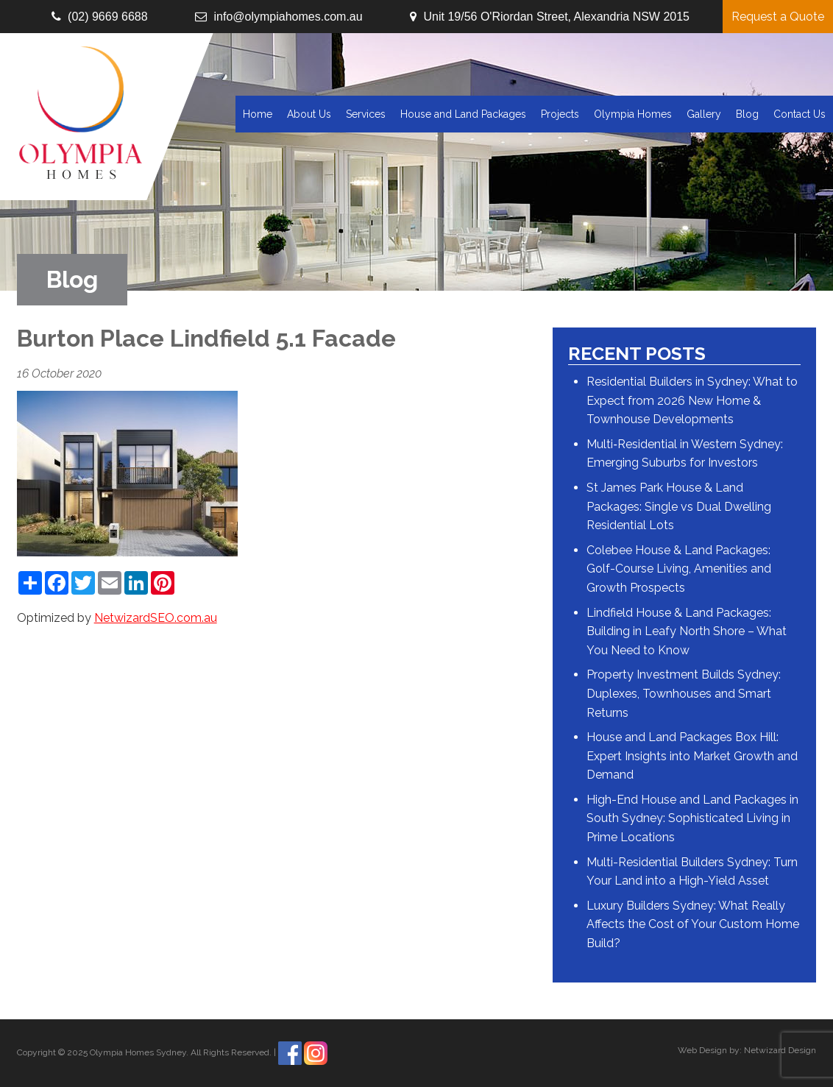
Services (366, 114)
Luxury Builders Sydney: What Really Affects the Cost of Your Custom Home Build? (692, 924)
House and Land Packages (463, 114)
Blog (747, 114)
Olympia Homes (633, 114)
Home (257, 114)
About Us (309, 114)
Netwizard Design (780, 1050)
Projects (560, 114)
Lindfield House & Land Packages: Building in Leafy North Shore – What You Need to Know (686, 631)
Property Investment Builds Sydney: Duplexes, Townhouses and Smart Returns (683, 693)
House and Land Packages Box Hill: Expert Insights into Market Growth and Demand (692, 756)
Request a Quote (777, 17)
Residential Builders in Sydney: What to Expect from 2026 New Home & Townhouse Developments (692, 400)
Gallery (704, 114)
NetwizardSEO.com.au (155, 618)
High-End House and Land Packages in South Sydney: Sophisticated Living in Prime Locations (692, 818)
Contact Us (799, 114)
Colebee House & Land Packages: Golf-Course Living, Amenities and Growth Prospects (678, 569)
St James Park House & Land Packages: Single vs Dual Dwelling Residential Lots (678, 506)
